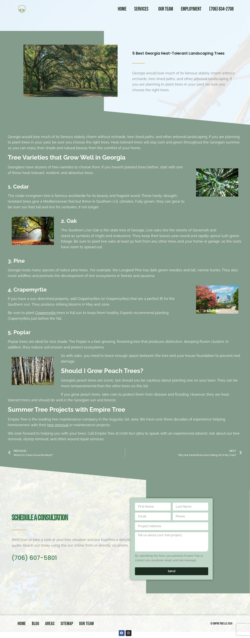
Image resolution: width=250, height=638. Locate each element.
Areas (49, 623)
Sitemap (67, 623)
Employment (191, 9)
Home (122, 9)
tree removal (57, 425)
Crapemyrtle (46, 313)
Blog (35, 623)
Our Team (165, 9)
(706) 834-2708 (221, 9)
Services (142, 9)
